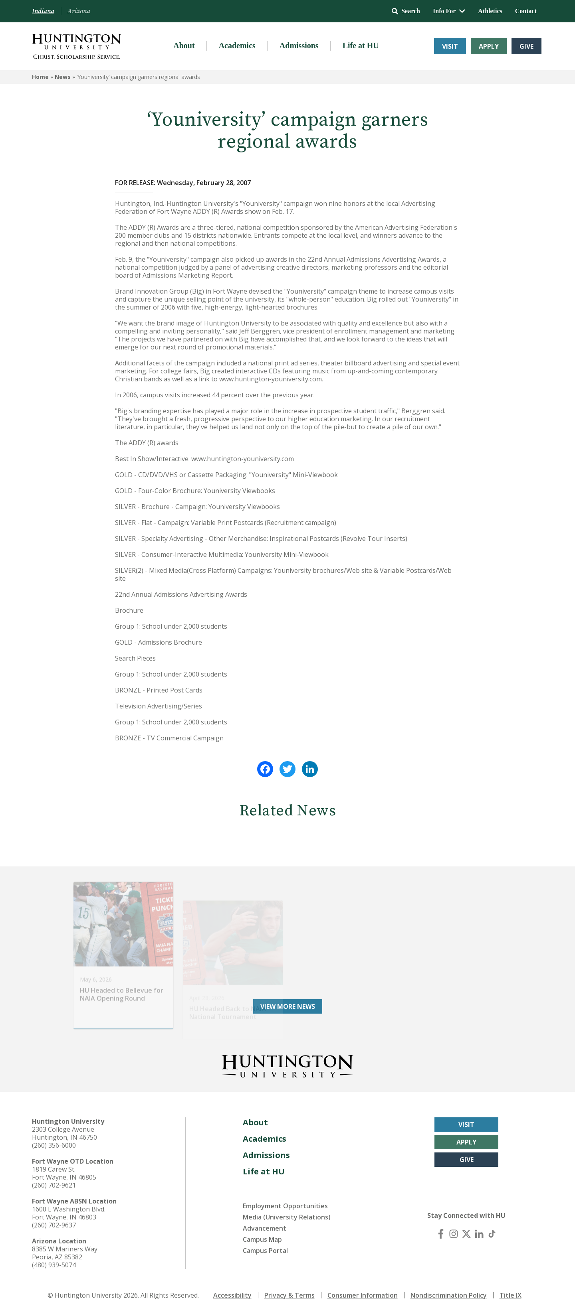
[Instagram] (453, 1234)
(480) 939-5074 (54, 1265)
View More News (287, 1006)
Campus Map (262, 1239)
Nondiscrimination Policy (448, 1295)
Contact (526, 11)
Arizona (78, 11)
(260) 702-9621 (54, 1185)
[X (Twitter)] (466, 1234)
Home (40, 77)
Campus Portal (265, 1250)
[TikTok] (492, 1234)
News (63, 77)
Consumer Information (362, 1295)
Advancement (264, 1228)
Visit (450, 46)
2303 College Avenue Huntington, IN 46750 (64, 1133)
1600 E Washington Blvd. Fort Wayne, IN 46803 (68, 1213)
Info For (449, 11)
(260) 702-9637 (54, 1225)
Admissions (299, 45)
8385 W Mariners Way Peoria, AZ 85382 (64, 1253)
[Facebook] (441, 1234)
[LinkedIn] (479, 1234)
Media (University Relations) (287, 1217)
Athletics (490, 11)
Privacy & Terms (289, 1295)
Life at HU (361, 45)
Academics (237, 45)
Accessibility (232, 1295)
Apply (489, 46)
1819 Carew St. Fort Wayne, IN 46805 (64, 1173)
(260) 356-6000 (54, 1145)
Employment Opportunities (285, 1206)
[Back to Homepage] (287, 1064)
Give (526, 46)
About (183, 45)
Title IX (510, 1295)
